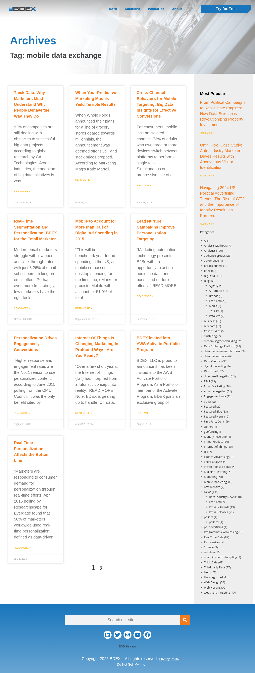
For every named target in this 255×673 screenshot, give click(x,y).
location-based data (217, 467)
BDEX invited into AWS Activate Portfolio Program (158, 344)
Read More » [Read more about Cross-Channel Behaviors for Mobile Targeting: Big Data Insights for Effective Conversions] (145, 185)
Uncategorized (213, 577)
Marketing (210, 477)
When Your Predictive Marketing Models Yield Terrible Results (95, 98)
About (177, 9)
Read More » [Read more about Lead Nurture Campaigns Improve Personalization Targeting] (145, 296)
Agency (213, 286)
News (207, 492)
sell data (209, 552)
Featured (215, 301)
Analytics (210, 250)
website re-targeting (217, 592)
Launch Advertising (216, 457)
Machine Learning (215, 472)
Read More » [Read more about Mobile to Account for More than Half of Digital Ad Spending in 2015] (83, 308)
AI (205, 240)
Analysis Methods (215, 245)
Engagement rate (215, 396)
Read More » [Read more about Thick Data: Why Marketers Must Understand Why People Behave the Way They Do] (22, 191)
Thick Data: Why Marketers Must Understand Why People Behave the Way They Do (31, 104)
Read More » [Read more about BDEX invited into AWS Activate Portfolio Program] (145, 413)
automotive (211, 260)
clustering (210, 336)
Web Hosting (212, 587)
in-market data (213, 441)
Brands (213, 296)
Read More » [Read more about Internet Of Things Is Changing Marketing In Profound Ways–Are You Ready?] (83, 413)
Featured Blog (213, 411)
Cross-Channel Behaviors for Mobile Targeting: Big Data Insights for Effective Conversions (156, 104)
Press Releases (218, 512)
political (214, 522)
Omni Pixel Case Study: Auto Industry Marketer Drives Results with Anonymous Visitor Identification (221, 156)
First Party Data (214, 421)
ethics (208, 401)
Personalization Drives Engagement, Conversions (35, 344)
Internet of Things (215, 446)
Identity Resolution (216, 436)
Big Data (209, 276)
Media (213, 306)
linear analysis (213, 462)
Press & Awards (219, 507)
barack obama (213, 266)
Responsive (211, 542)
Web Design (211, 582)
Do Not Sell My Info (131, 664)
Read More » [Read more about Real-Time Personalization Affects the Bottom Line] (22, 547)
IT (205, 451)
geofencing (211, 431)
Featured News (214, 416)
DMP (207, 381)
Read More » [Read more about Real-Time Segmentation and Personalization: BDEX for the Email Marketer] (22, 308)
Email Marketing (214, 386)
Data (113, 9)
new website (212, 487)
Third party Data (214, 567)
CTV (216, 311)
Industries (156, 9)
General (209, 427)
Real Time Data (214, 537)
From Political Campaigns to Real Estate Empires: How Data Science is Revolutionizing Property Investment (222, 113)
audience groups (215, 255)
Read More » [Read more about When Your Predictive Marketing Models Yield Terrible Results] (83, 179)
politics (208, 517)
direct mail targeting (217, 376)
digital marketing (215, 366)
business (209, 321)
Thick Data (211, 562)
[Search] (185, 620)
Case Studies (212, 331)
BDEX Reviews (127, 646)
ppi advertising (213, 527)
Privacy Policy (169, 658)
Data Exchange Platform (219, 346)
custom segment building (220, 341)
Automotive (216, 291)
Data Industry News (221, 497)
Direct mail (211, 371)
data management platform (222, 351)
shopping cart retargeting (220, 557)
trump (208, 572)
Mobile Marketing (215, 482)
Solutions (132, 9)
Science (209, 547)
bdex (207, 271)
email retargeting (215, 391)
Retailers (214, 316)
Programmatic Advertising (221, 532)
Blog (207, 281)
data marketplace (215, 356)
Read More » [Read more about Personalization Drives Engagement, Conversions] (22, 413)
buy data (209, 326)
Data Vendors (213, 361)
